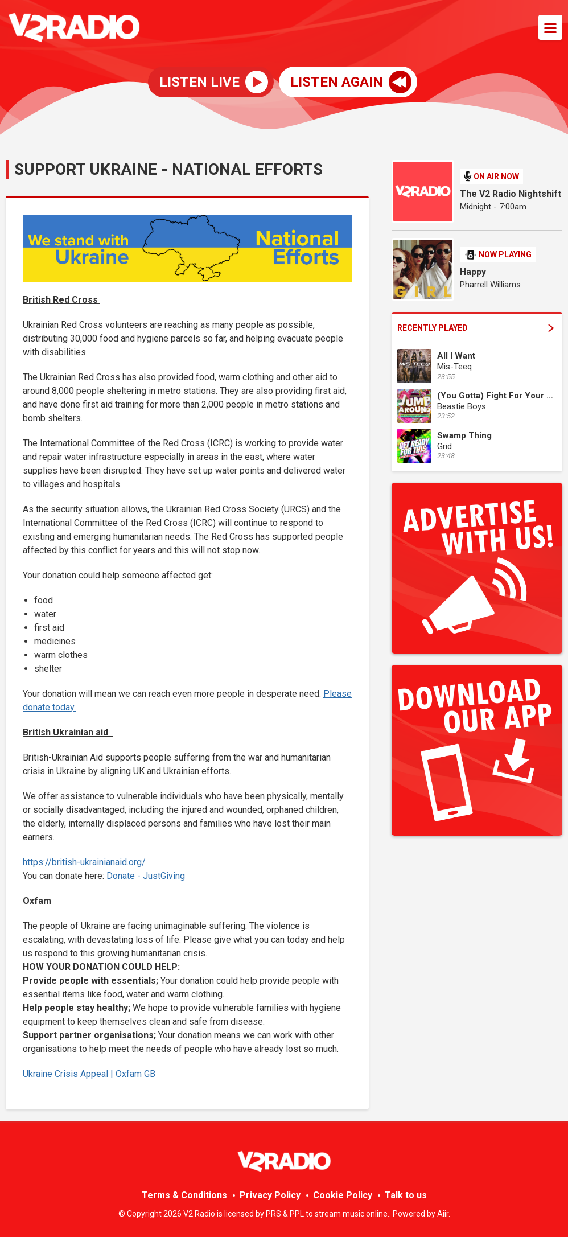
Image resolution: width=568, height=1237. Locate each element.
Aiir (442, 1213)
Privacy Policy (270, 1195)
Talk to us (406, 1195)
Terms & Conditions (184, 1195)
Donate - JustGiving (145, 875)
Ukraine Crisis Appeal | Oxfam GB (89, 1073)
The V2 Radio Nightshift (510, 193)
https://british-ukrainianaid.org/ (84, 862)
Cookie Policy (342, 1195)
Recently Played (475, 327)
